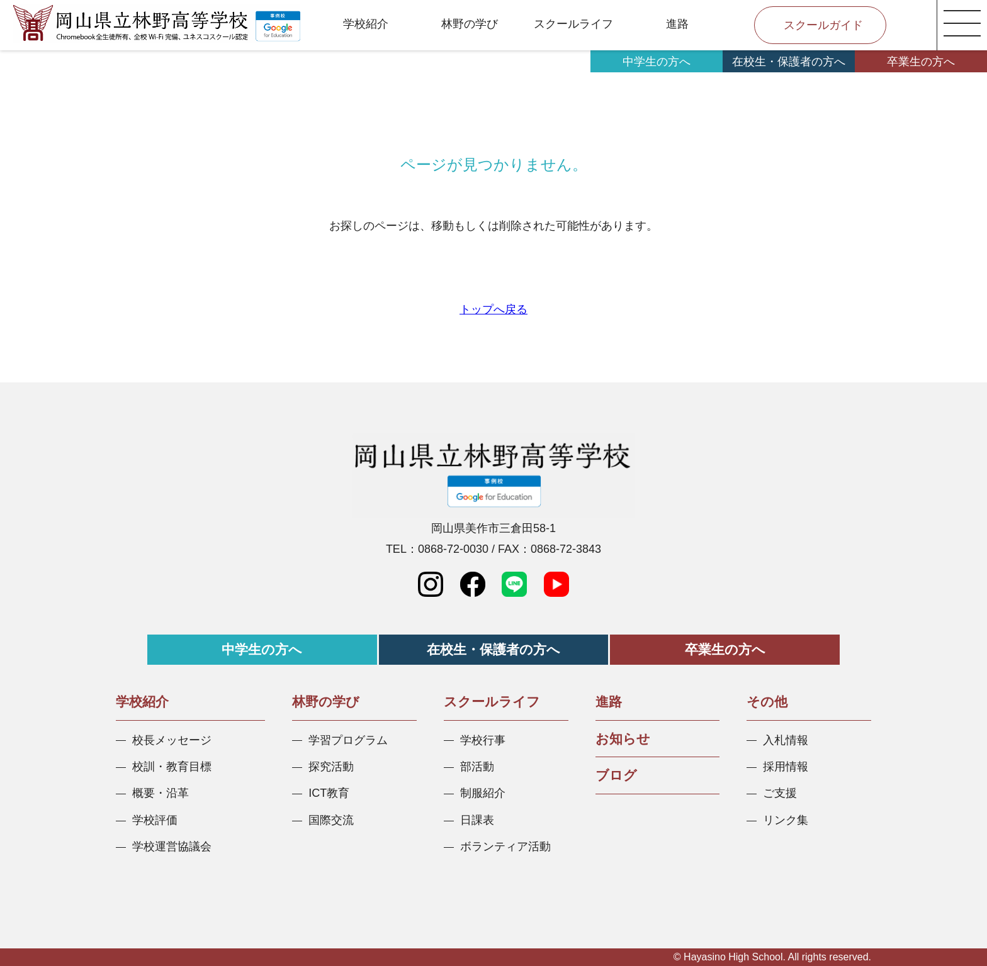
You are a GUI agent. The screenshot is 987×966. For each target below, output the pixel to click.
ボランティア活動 (505, 846)
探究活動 (331, 766)
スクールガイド (823, 25)
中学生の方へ (657, 61)
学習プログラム (348, 740)
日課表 (477, 820)
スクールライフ (573, 24)
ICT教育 (328, 793)
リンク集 (785, 820)
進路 (677, 24)
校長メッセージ (172, 740)
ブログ (616, 775)
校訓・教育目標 (172, 766)
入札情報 (785, 740)
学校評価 (155, 820)
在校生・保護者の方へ (788, 61)
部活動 (477, 766)
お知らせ (622, 738)
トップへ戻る (493, 309)
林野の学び (469, 24)
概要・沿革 (160, 793)
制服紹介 (482, 793)
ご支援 (780, 793)
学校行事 (482, 740)
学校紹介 (365, 24)
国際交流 (331, 820)
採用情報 (785, 766)
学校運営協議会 (172, 846)
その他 (767, 701)
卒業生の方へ (921, 61)
